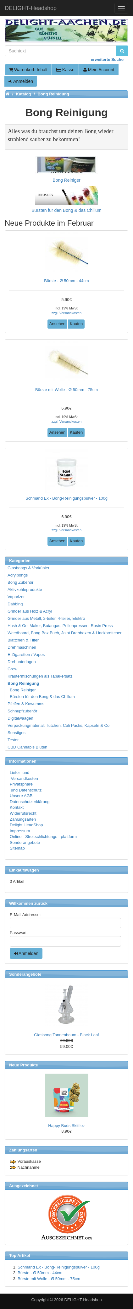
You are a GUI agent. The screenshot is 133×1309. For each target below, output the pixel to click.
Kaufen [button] (76, 323)
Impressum (20, 831)
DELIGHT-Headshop (83, 1299)
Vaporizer (16, 596)
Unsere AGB (21, 795)
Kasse (65, 69)
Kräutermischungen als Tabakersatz (40, 676)
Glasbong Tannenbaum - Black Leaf (66, 1035)
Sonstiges (16, 732)
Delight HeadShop (26, 825)
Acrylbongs (18, 575)
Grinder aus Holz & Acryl (30, 611)
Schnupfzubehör (22, 711)
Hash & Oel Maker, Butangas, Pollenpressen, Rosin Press (60, 625)
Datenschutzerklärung (29, 801)
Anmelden (20, 81)
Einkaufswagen (24, 870)
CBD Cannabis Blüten (27, 747)
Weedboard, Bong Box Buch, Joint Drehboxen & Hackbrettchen (65, 632)
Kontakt (17, 807)
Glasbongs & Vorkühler (28, 568)
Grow (12, 669)
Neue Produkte (23, 1065)
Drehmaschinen (22, 647)
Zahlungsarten (23, 819)
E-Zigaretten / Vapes (26, 654)
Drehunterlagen (22, 661)
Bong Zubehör (20, 582)
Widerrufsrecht (23, 813)
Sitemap (17, 848)
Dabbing (15, 604)
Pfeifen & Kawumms (26, 703)
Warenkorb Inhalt (28, 69)
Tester (13, 740)
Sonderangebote (25, 842)
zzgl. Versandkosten (66, 313)
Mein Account (98, 69)
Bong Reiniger (22, 690)
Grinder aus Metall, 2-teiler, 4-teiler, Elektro (46, 618)
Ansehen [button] (57, 323)
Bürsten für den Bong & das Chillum (41, 696)
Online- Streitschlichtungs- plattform (43, 836)
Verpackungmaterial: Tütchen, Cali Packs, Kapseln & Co (58, 725)
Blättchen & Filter (23, 640)
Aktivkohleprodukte (25, 589)
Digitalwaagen (20, 718)
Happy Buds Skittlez (66, 1125)
